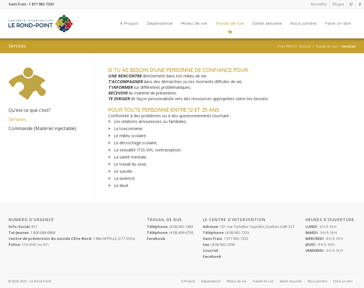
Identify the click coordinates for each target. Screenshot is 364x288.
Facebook (212, 256)
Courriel (210, 250)
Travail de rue (326, 46)
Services (348, 46)
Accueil (305, 46)
